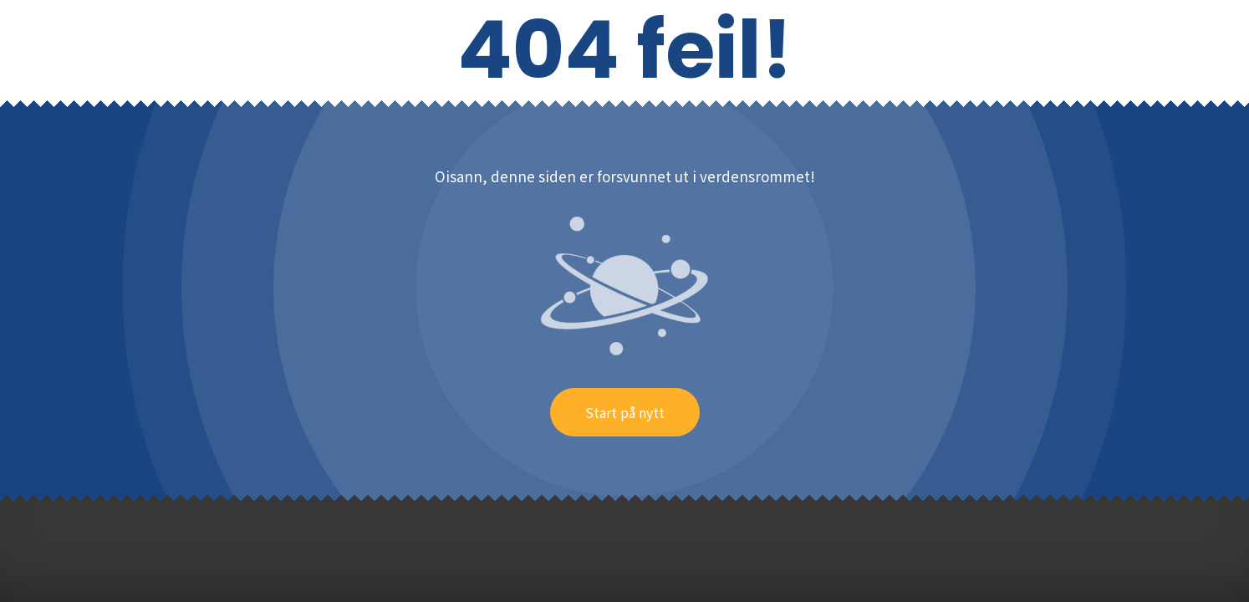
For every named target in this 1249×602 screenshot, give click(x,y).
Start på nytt (625, 412)
